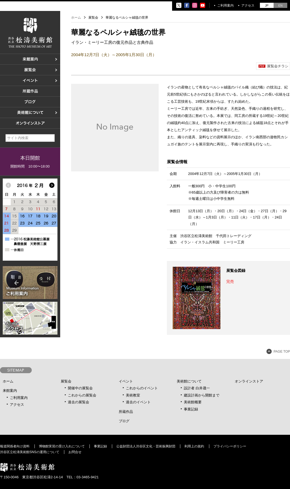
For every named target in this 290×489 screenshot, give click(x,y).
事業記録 (191, 409)
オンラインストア (249, 381)
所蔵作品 (126, 412)
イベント (126, 381)
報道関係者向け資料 (15, 446)
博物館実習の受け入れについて (62, 446)
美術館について (189, 381)
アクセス (247, 5)
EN (280, 5)
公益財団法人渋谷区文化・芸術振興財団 (145, 446)
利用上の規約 (194, 446)
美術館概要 (193, 402)
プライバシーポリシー (229, 446)
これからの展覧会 (82, 395)
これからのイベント (142, 388)
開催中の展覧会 (80, 388)
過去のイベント (138, 402)
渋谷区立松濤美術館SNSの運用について (29, 452)
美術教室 (133, 395)
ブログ (124, 421)
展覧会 (66, 381)
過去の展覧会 (78, 402)
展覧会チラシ (277, 66)
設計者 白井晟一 (197, 388)
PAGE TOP (282, 351)
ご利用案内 (225, 5)
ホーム (76, 17)
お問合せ (75, 452)
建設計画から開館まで (201, 395)
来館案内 (10, 391)
